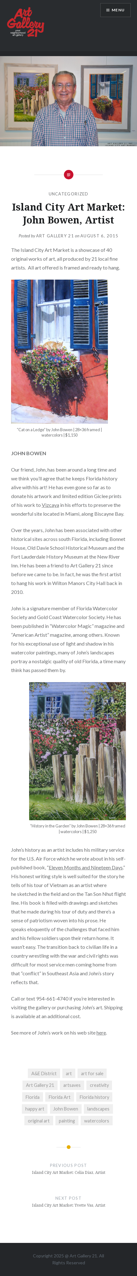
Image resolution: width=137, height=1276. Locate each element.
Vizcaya (50, 505)
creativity (99, 1085)
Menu (118, 10)
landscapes (98, 1108)
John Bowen (65, 1108)
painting (67, 1120)
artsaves (72, 1085)
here (101, 1032)
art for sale (92, 1073)
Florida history (94, 1097)
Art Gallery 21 (55, 235)
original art (39, 1120)
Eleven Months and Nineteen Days (86, 867)
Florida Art (60, 1097)
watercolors (96, 1120)
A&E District (44, 1073)
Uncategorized (69, 193)
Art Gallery (81, 1255)
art (69, 1073)
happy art (34, 1108)
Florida (33, 1097)
